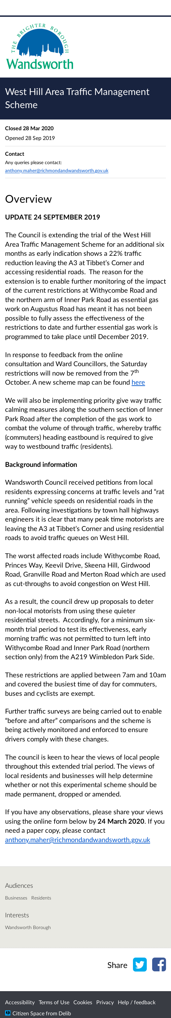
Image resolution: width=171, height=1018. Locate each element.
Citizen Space (28, 1013)
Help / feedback (137, 1002)
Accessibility (20, 1002)
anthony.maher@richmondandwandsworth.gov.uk (77, 839)
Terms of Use (54, 1002)
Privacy (105, 1002)
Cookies (82, 1002)
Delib (65, 1013)
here (138, 382)
